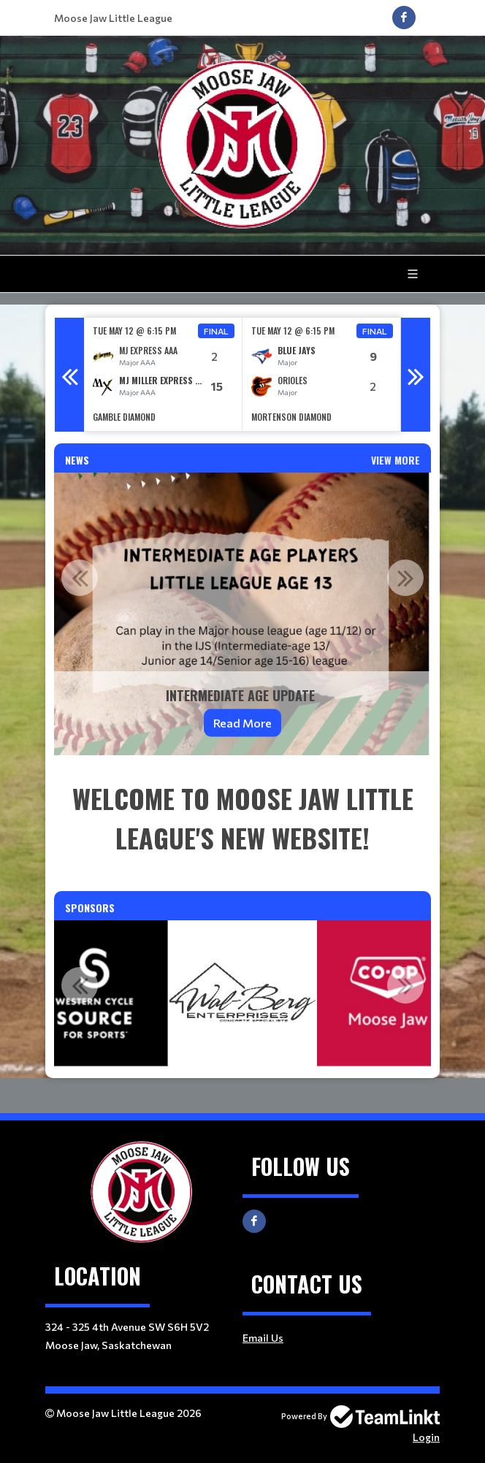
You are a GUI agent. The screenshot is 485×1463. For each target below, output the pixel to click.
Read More (242, 723)
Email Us (262, 1338)
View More (395, 459)
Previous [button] (69, 375)
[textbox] (242, 818)
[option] (163, 374)
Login (426, 1437)
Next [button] (415, 375)
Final (216, 331)
